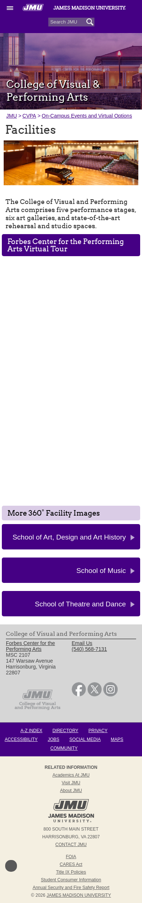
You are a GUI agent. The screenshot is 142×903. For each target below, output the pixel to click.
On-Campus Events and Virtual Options (87, 116)
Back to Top (11, 866)
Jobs (53, 739)
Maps (117, 739)
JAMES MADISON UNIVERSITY (78, 895)
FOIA (71, 856)
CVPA (29, 116)
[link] (79, 695)
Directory (65, 730)
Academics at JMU (71, 775)
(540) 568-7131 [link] (89, 649)
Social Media (85, 739)
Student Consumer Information (71, 879)
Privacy (98, 730)
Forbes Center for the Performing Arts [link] (30, 646)
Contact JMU (71, 844)
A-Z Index (31, 730)
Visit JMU (71, 782)
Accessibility (21, 739)
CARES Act (71, 864)
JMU (11, 116)
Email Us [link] (82, 643)
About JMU (71, 790)
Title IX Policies (71, 872)
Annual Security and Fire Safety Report (70, 887)
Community (64, 748)
